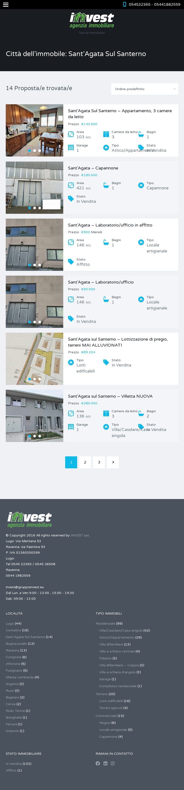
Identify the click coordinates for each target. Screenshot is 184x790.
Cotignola (13, 657)
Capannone (108, 737)
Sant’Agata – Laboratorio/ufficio (101, 282)
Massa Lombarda (20, 677)
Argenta (12, 684)
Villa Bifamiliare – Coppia (119, 665)
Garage (105, 679)
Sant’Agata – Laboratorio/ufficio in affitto (110, 225)
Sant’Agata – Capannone (93, 168)
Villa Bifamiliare (111, 644)
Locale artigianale (113, 730)
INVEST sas (80, 535)
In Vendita (14, 764)
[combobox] (144, 89)
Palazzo (105, 658)
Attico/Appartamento (116, 637)
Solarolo (12, 731)
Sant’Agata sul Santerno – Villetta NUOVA (110, 396)
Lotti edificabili (111, 701)
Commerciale (106, 716)
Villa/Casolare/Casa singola (121, 630)
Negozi (104, 723)
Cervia (11, 704)
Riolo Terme (15, 711)
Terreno (102, 694)
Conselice (13, 630)
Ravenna (12, 650)
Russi (10, 691)
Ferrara (11, 724)
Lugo (10, 624)
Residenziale (105, 624)
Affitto (11, 770)
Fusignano (14, 670)
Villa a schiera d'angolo (117, 672)
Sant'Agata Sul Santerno (25, 637)
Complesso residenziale (118, 686)
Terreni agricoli (110, 708)
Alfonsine (13, 664)
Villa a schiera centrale (117, 651)
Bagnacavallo (16, 644)
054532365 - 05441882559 (154, 4)
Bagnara (12, 697)
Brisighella (14, 717)
